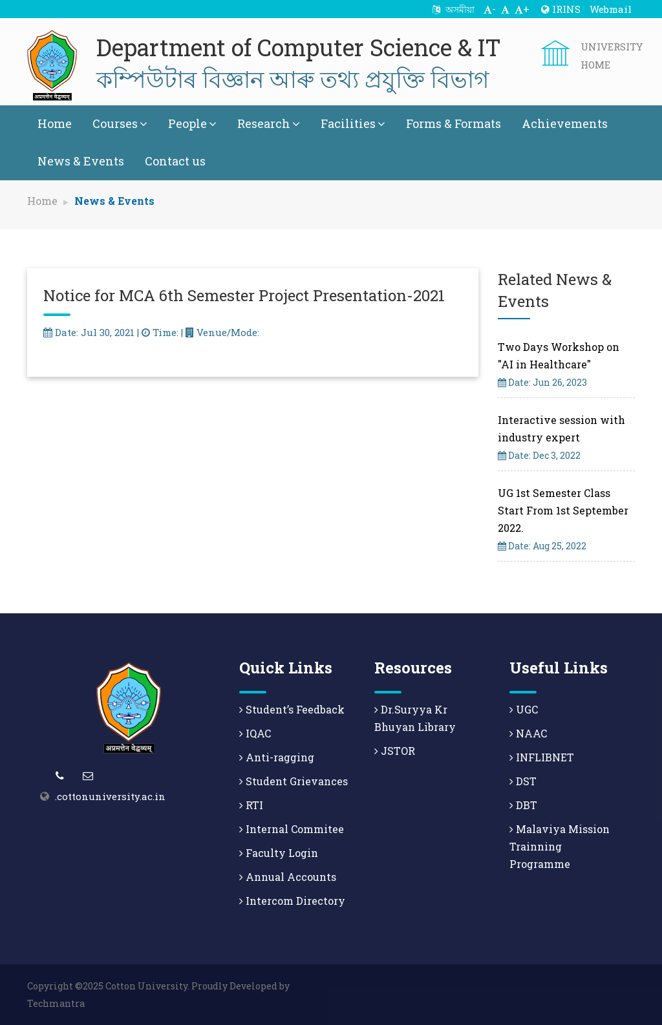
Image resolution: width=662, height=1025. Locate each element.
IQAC (255, 733)
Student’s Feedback (292, 709)
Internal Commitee (291, 829)
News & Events (80, 161)
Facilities (353, 123)
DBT (523, 805)
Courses (119, 123)
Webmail (611, 9)
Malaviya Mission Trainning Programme (559, 846)
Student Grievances (293, 781)
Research (268, 123)
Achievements (565, 123)
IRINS (561, 9)
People (192, 123)
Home (54, 123)
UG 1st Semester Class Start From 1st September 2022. (563, 510)
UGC (523, 709)
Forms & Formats (453, 123)
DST (523, 781)
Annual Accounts (287, 876)
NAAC (528, 733)
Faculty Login (278, 853)
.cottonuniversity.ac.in (110, 796)
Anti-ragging (276, 757)
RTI (251, 805)
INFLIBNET (541, 757)
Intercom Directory (292, 900)
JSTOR (394, 750)
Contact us (175, 161)
